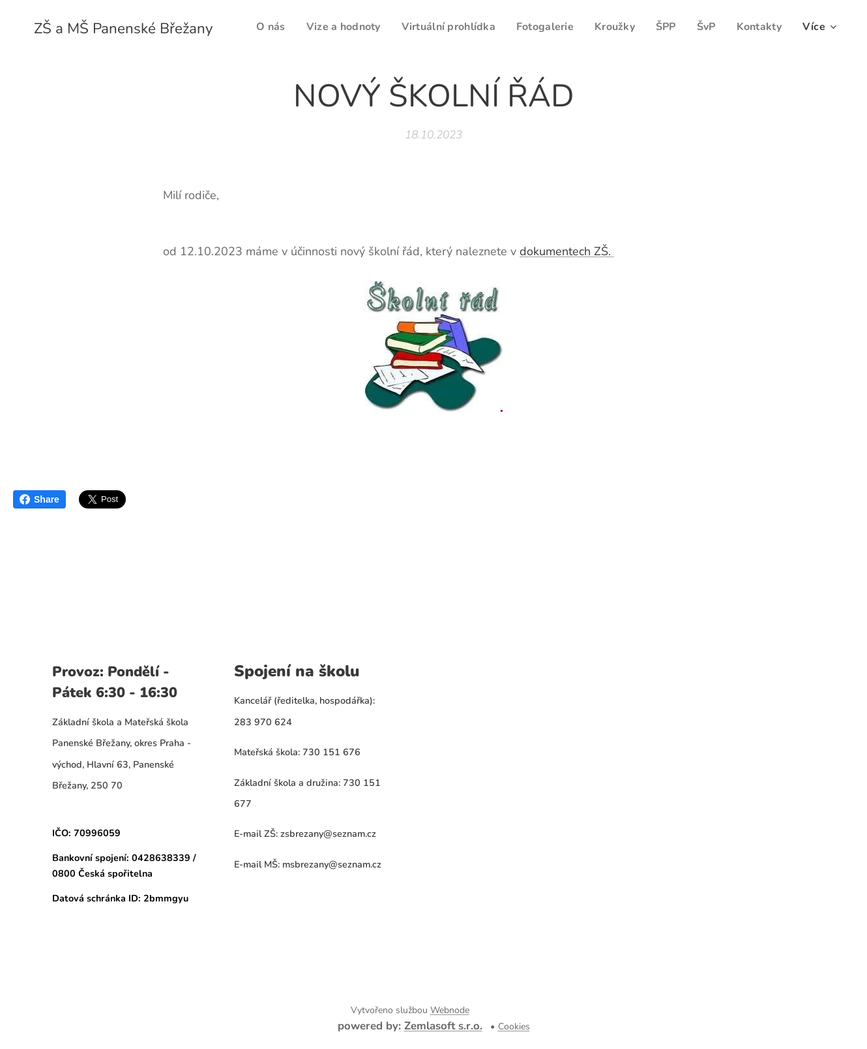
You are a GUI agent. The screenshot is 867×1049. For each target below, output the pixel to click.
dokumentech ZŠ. (567, 251)
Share (39, 499)
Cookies (514, 1026)
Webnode (449, 1010)
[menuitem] (320, 26)
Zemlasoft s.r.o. (443, 1025)
